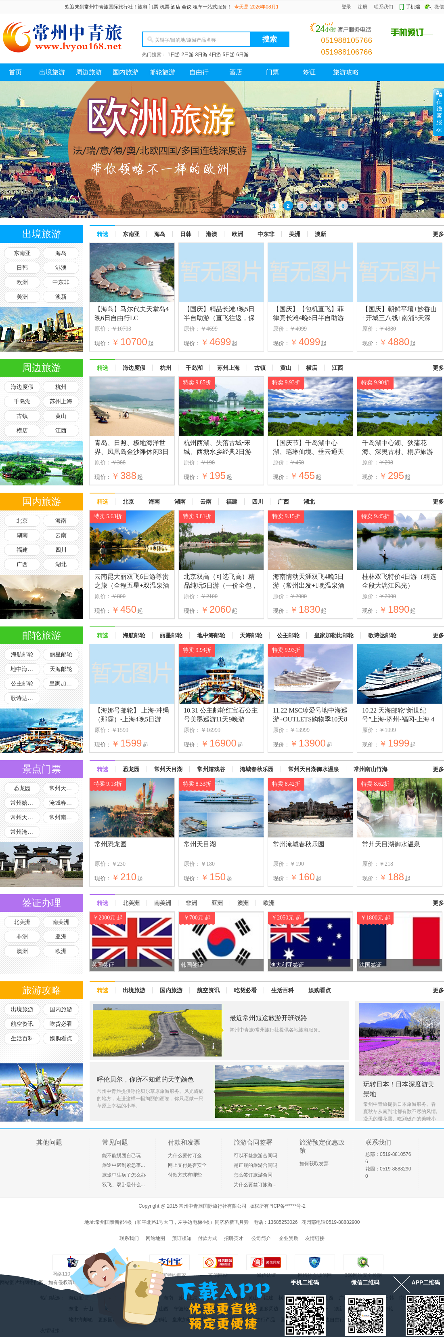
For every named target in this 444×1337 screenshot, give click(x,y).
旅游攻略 (346, 72)
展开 (438, 112)
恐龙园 (22, 788)
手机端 (413, 7)
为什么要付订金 (185, 1155)
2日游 (187, 54)
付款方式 (207, 1238)
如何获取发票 (314, 1163)
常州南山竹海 (64, 817)
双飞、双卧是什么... (123, 1184)
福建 (22, 550)
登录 (346, 7)
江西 (61, 431)
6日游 (243, 54)
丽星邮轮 (61, 655)
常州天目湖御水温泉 (25, 817)
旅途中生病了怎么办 (124, 1175)
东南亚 (22, 253)
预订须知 (181, 1238)
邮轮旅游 (162, 72)
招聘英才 (233, 1238)
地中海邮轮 (24, 669)
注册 (362, 7)
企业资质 (288, 1238)
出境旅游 (52, 72)
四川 (61, 550)
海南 (61, 521)
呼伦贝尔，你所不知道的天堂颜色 (145, 1079)
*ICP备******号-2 (287, 1206)
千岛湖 (22, 402)
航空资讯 (22, 1024)
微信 (439, 7)
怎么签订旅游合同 (253, 1175)
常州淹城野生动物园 (25, 832)
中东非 (60, 282)
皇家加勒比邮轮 (64, 684)
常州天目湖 (63, 788)
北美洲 (22, 922)
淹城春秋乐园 (64, 803)
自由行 (199, 72)
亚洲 (61, 937)
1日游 (174, 54)
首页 (15, 72)
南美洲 (60, 922)
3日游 (201, 54)
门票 (272, 72)
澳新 (61, 297)
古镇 (22, 416)
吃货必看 (61, 1024)
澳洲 (22, 951)
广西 (22, 564)
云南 (61, 535)
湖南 (22, 535)
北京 (22, 521)
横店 (22, 431)
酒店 (235, 72)
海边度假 (22, 387)
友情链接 (315, 1238)
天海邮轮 (61, 669)
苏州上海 (61, 402)
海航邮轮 (22, 655)
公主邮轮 (22, 684)
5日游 (228, 54)
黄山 (61, 416)
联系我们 (383, 7)
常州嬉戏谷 (24, 803)
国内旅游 (125, 72)
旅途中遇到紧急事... (123, 1165)
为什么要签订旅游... (255, 1184)
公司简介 (261, 1238)
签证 (309, 72)
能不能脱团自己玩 (121, 1155)
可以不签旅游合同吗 (255, 1155)
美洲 (22, 297)
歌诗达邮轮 (24, 698)
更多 (438, 234)
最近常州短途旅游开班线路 (268, 1017)
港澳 (61, 268)
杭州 (61, 387)
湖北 (61, 564)
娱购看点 (61, 1038)
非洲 (22, 937)
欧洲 (22, 282)
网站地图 (155, 1238)
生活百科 (22, 1038)
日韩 (22, 268)
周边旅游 (89, 72)
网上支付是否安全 (187, 1165)
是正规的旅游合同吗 (255, 1165)
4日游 (215, 54)
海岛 (61, 253)
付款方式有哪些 (185, 1175)
